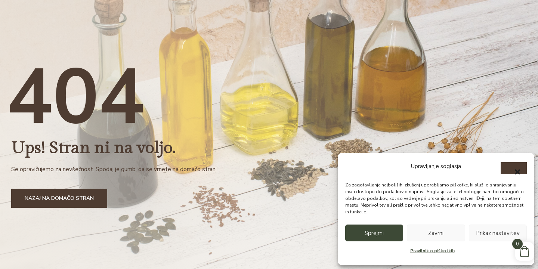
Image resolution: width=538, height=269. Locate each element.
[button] (514, 168)
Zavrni (435, 233)
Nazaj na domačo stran (59, 198)
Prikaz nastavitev (498, 233)
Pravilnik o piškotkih (432, 251)
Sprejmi (374, 233)
